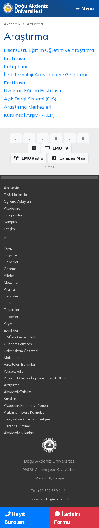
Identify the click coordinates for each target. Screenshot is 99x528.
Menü (84, 8)
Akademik (12, 24)
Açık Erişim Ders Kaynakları (25, 412)
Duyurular (12, 310)
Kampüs (10, 222)
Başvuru (10, 255)
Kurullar (10, 399)
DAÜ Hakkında (15, 194)
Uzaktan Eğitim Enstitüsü (32, 90)
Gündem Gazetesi (18, 344)
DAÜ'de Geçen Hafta (20, 337)
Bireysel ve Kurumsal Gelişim (27, 419)
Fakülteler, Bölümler (19, 364)
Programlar (13, 215)
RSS (7, 303)
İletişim (9, 229)
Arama (9, 289)
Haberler (11, 262)
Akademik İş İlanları (19, 433)
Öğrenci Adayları (17, 201)
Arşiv (8, 323)
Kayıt (8, 248)
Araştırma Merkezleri (27, 107)
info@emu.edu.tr (57, 499)
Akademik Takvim (17, 392)
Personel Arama (17, 426)
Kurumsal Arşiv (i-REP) (29, 115)
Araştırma (35, 24)
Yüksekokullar (14, 371)
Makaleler (12, 358)
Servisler (11, 296)
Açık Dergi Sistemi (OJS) (30, 98)
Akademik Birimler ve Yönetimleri (30, 405)
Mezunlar (11, 282)
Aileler (9, 275)
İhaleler (10, 238)
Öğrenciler (12, 269)
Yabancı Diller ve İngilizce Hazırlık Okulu (35, 378)
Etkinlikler (11, 330)
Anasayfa (11, 188)
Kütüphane (16, 66)
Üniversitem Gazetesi (21, 351)
